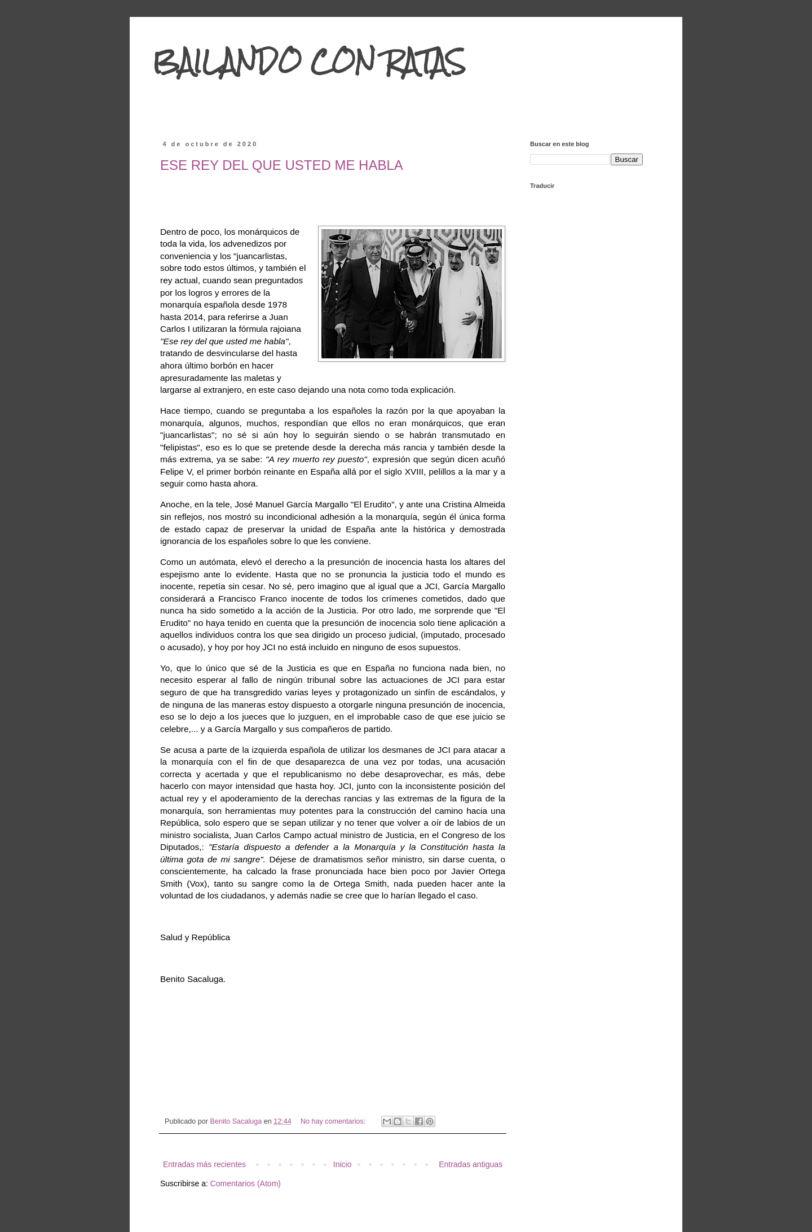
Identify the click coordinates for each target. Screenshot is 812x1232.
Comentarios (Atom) (245, 1183)
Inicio (342, 1164)
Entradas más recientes (204, 1164)
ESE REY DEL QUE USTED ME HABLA (281, 165)
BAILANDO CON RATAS (309, 61)
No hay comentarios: (334, 1121)
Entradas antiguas (470, 1164)
